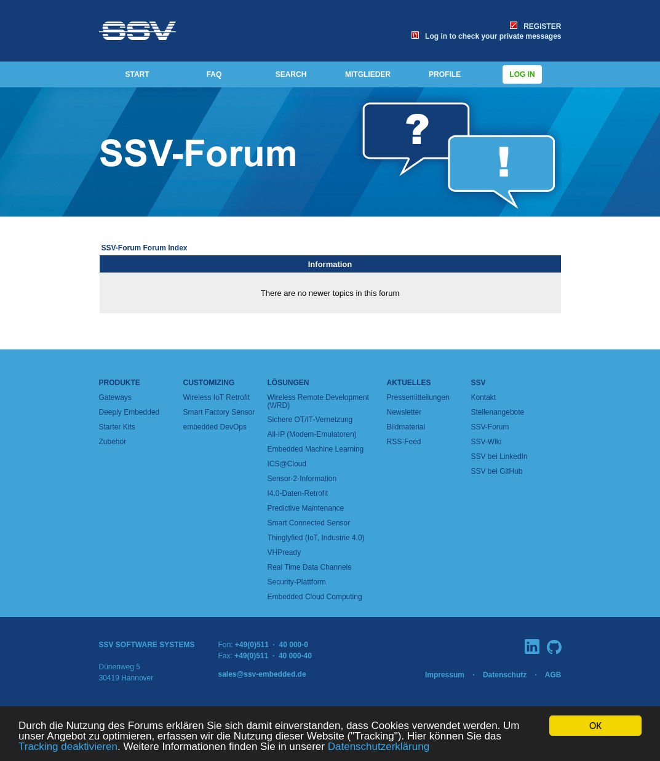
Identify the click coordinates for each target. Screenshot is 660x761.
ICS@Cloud (287, 464)
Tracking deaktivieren (67, 747)
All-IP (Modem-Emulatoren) (312, 434)
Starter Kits (117, 427)
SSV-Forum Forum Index (144, 248)
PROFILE (445, 74)
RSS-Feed (404, 441)
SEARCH (291, 74)
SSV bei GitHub (497, 471)
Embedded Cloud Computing (315, 596)
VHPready (284, 552)
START (137, 74)
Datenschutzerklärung (378, 747)
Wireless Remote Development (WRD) (318, 401)
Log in (522, 74)
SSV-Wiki (486, 441)
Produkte (119, 382)
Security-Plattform (297, 582)
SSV (478, 382)
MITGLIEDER (368, 74)
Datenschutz (505, 675)
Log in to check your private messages (486, 36)
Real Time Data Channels (310, 567)
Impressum (444, 675)
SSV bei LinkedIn (499, 456)
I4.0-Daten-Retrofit (298, 493)
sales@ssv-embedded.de (262, 674)
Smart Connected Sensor (309, 523)
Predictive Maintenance (306, 508)
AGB (553, 675)
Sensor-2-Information (302, 478)
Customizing (209, 382)
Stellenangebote (498, 412)
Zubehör (113, 441)
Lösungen (288, 382)
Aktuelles (409, 382)
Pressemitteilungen (418, 397)
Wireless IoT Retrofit (216, 397)
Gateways (115, 397)
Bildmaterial (406, 427)
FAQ (214, 74)
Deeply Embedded (129, 412)
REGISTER (535, 26)
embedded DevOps (215, 427)
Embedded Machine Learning (316, 449)
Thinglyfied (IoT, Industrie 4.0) (316, 537)
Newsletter (404, 412)
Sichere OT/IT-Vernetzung (310, 419)
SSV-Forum (490, 427)
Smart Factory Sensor (219, 412)
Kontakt (483, 397)
